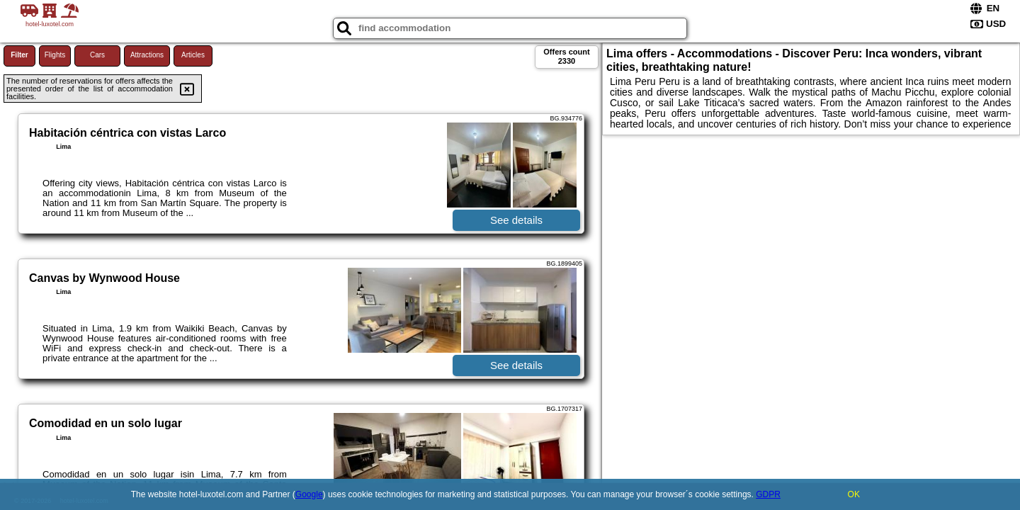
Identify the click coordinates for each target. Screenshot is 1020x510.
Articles (193, 55)
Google (309, 494)
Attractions (147, 55)
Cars (97, 55)
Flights (55, 55)
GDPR (768, 494)
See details (516, 220)
